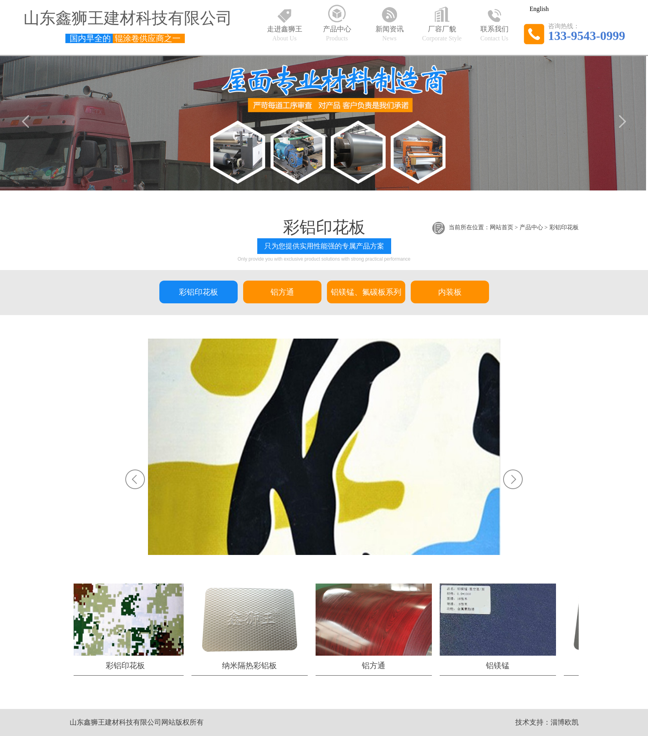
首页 (507, 228)
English (539, 8)
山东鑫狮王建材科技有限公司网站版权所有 (137, 722)
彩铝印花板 (564, 228)
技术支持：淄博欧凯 (547, 722)
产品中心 (531, 228)
